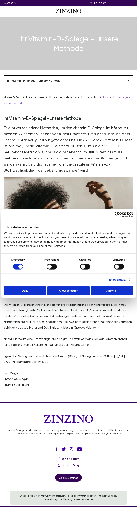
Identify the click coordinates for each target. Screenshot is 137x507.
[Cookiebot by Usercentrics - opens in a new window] (117, 214)
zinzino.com (99, 3)
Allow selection (68, 290)
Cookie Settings (68, 477)
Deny (25, 290)
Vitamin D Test (12, 97)
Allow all (111, 290)
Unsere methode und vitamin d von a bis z (73, 97)
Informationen (35, 97)
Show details (117, 279)
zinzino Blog (68, 465)
